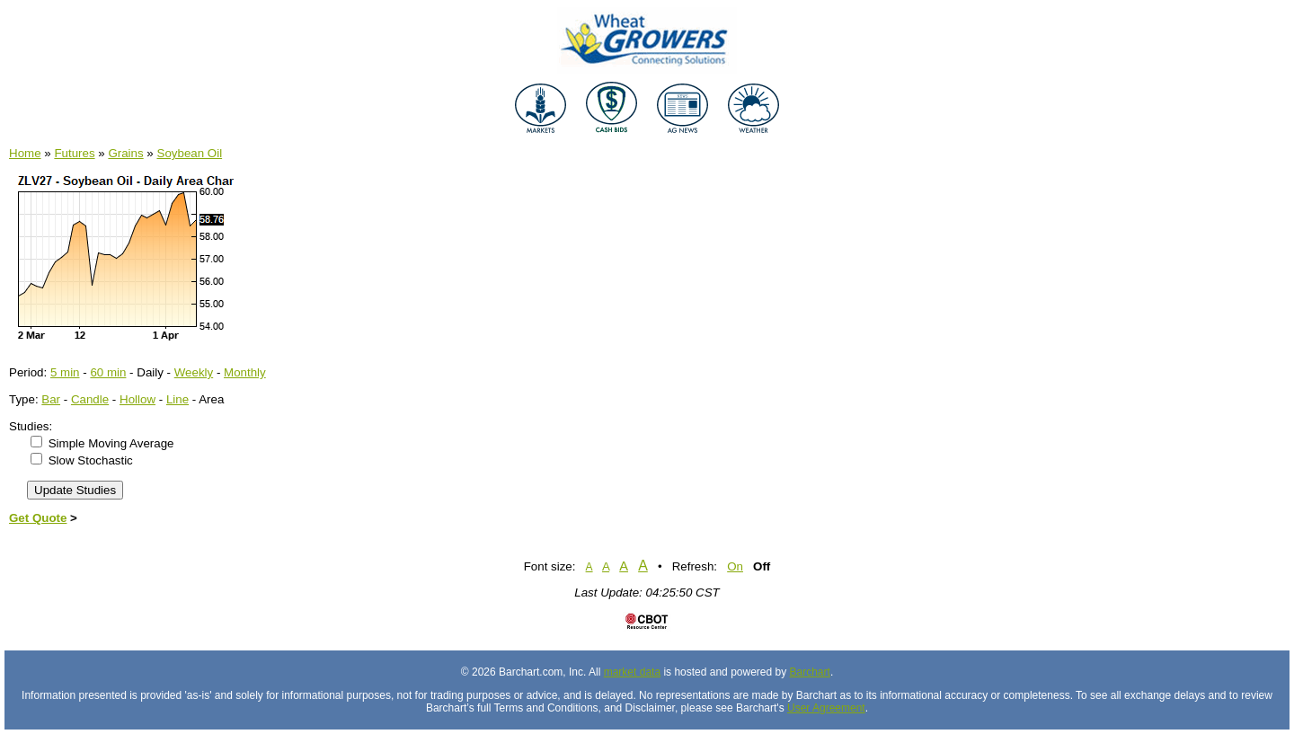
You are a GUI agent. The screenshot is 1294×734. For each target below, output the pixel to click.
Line (177, 399)
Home (25, 153)
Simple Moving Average (111, 443)
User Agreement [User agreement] (826, 708)
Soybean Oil (190, 153)
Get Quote (37, 518)
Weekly (193, 372)
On (735, 566)
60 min (108, 372)
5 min (65, 372)
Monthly (245, 372)
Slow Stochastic (91, 460)
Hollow (137, 399)
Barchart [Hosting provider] (810, 672)
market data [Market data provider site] (632, 672)
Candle (90, 399)
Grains (125, 153)
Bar (50, 399)
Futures (74, 153)
